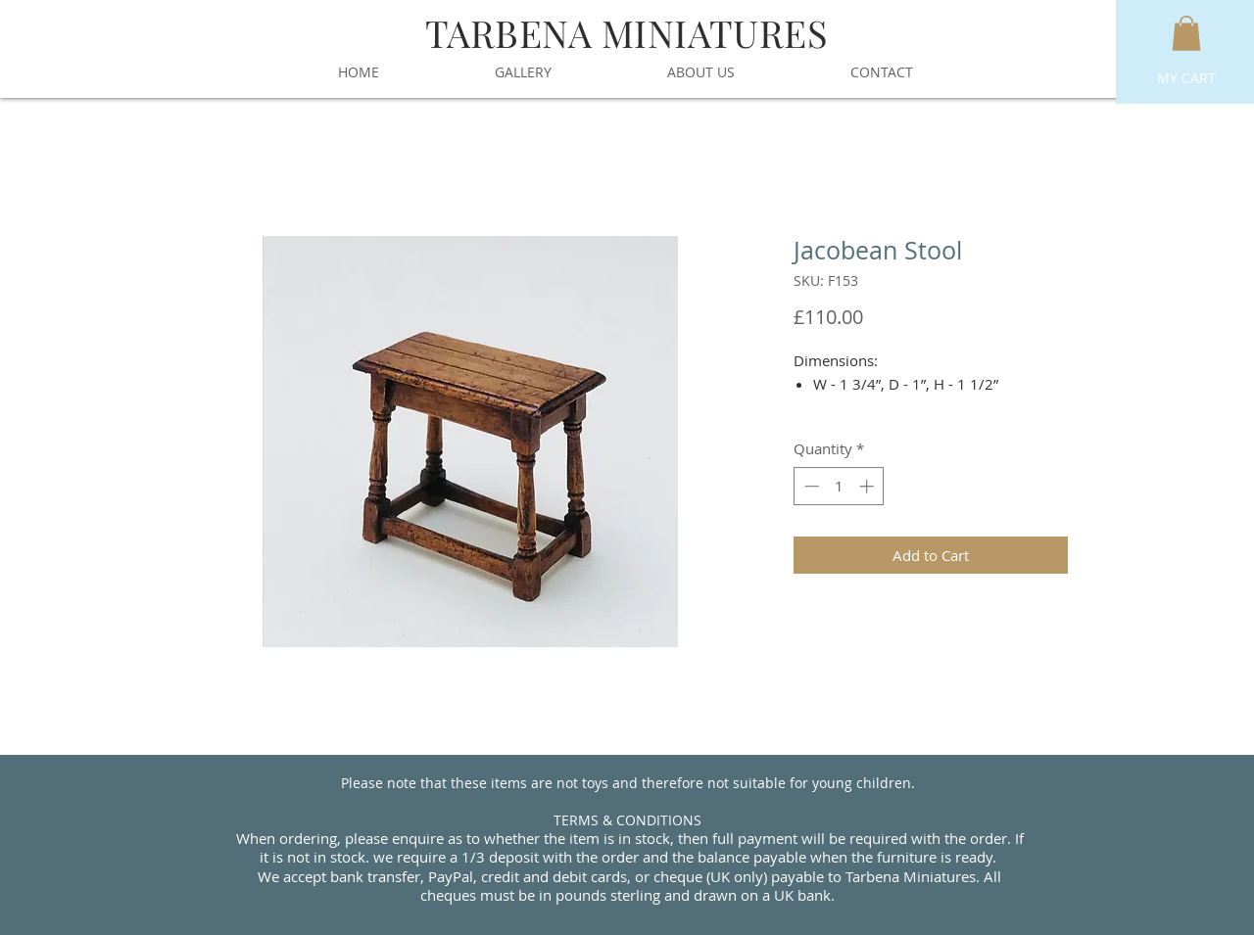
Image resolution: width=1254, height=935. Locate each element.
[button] (1186, 33)
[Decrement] (809, 486)
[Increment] (868, 486)
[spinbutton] (839, 486)
